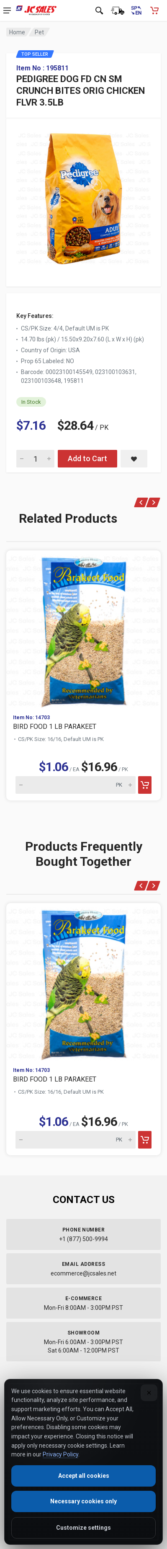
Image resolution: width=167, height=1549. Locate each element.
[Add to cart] (145, 785)
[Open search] (99, 10)
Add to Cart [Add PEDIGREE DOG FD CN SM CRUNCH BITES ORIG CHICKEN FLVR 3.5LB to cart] (87, 458)
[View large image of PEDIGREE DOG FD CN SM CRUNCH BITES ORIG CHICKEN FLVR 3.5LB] (83, 196)
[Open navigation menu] (7, 10)
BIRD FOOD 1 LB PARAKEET (54, 727)
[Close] (149, 1392)
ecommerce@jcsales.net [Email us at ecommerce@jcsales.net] (83, 1273)
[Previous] (141, 502)
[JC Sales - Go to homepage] (36, 10)
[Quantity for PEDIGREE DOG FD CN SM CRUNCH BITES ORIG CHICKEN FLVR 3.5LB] (35, 458)
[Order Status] (117, 10)
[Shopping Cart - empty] (154, 10)
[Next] (153, 502)
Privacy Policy (60, 1454)
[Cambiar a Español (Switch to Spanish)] (136, 10)
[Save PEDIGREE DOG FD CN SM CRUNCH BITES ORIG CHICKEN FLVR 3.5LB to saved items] (134, 458)
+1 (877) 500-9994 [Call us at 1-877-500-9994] (83, 1239)
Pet (39, 32)
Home (17, 32)
